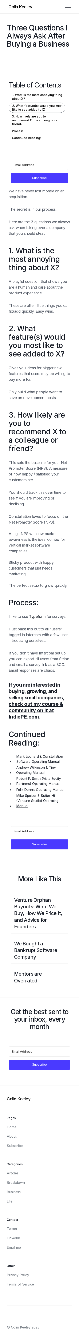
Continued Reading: (26, 138)
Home (11, 1127)
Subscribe (15, 1146)
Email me (14, 1247)
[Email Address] (39, 165)
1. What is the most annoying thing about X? (37, 96)
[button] (68, 7)
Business (14, 1192)
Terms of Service (20, 1284)
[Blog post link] (39, 913)
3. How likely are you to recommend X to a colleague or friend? (34, 120)
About (11, 1136)
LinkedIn (13, 1238)
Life (9, 1201)
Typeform (37, 616)
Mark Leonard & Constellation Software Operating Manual (39, 759)
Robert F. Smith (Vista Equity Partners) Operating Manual (38, 781)
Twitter (12, 1229)
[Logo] (20, 7)
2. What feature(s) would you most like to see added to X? (37, 107)
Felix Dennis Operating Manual (40, 789)
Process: (18, 131)
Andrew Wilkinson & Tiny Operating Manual (36, 770)
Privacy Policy (18, 1275)
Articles (13, 1173)
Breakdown (16, 1182)
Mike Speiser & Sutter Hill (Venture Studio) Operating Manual (37, 800)
